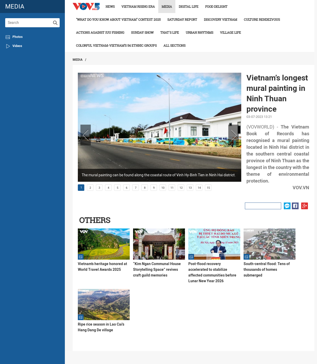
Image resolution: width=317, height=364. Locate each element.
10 (162, 188)
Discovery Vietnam (220, 19)
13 (190, 188)
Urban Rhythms (199, 32)
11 (172, 188)
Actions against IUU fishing (100, 32)
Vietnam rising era (138, 6)
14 (199, 188)
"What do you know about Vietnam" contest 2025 (118, 19)
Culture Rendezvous (262, 19)
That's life (169, 32)
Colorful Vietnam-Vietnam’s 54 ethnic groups (116, 45)
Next (233, 135)
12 (181, 188)
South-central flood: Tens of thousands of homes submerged (267, 269)
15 (208, 188)
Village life (230, 32)
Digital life (188, 6)
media (14, 6)
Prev (85, 135)
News (110, 6)
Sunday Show (142, 32)
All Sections (174, 45)
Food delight (216, 6)
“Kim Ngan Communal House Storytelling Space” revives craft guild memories (157, 269)
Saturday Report (182, 19)
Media (167, 6)
